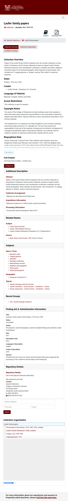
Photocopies (14, 268)
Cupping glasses (15, 256)
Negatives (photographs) (18, 266)
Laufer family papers (11, 424)
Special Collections (13, 40)
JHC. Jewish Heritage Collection (21, 302)
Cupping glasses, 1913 (14, 437)
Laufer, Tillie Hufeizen (17, 229)
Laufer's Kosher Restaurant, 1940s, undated (21, 431)
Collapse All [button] (9, 166)
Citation (45, 33)
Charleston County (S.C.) (18, 277)
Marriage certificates (17, 261)
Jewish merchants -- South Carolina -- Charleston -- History (29, 287)
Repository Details (14, 366)
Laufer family (14, 226)
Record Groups (13, 296)
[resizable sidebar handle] (9, 483)
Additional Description (17, 171)
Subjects (10, 245)
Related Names (13, 217)
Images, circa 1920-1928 (14, 434)
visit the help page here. (46, 497)
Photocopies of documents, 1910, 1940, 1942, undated (24, 427)
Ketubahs (13, 259)
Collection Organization (28, 47)
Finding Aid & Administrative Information (26, 309)
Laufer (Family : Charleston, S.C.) (19, 89)
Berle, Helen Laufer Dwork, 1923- (21, 238)
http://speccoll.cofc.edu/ (14, 379)
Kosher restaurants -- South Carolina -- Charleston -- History (30, 289)
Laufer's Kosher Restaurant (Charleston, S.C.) (25, 231)
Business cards (15, 254)
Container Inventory (11, 51)
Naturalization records (17, 263)
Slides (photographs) (17, 270)
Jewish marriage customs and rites (22, 284)
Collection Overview (11, 47)
